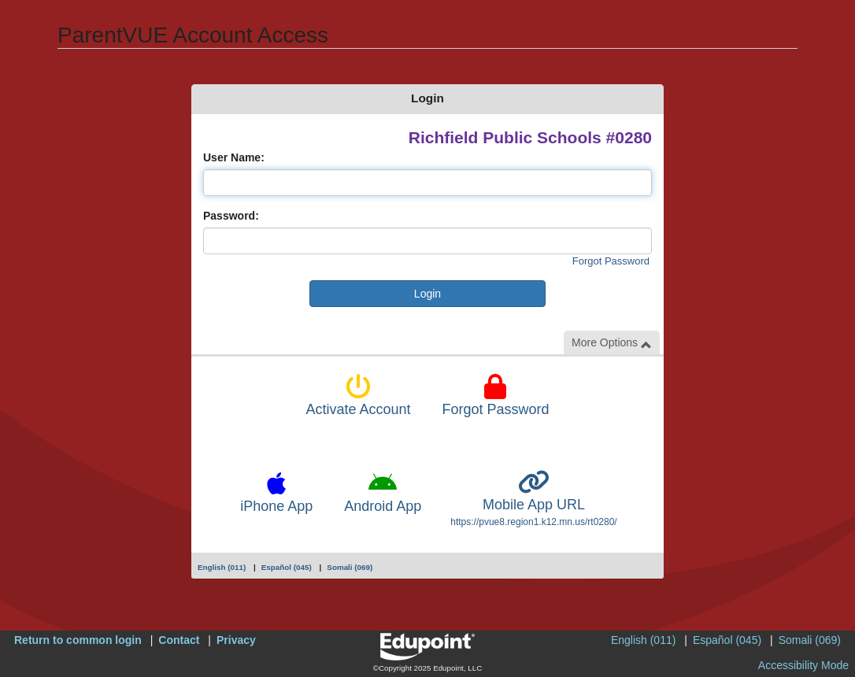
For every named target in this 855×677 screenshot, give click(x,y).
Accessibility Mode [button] (803, 665)
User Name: (234, 157)
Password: (231, 215)
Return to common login (78, 640)
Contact (178, 640)
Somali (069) (349, 567)
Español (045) (286, 567)
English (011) (222, 567)
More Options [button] (612, 343)
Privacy (236, 640)
